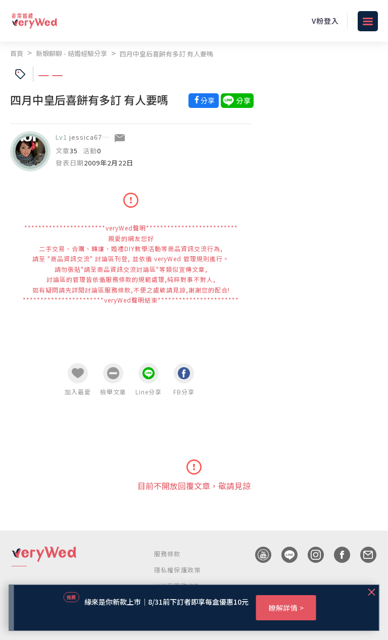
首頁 (16, 53)
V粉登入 (325, 21)
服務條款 (167, 553)
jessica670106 (93, 137)
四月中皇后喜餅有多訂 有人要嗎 (166, 54)
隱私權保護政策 (177, 569)
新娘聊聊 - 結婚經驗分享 (71, 53)
